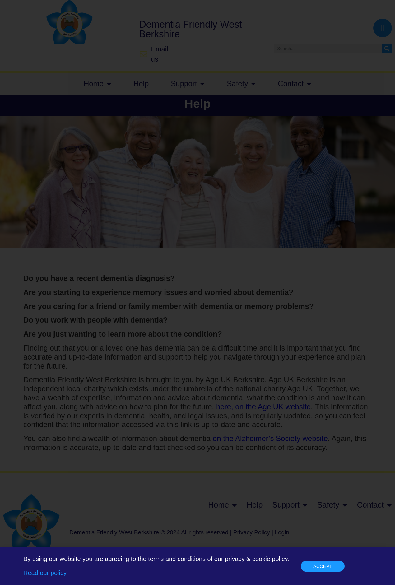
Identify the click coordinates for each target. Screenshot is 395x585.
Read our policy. (45, 575)
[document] (197, 292)
